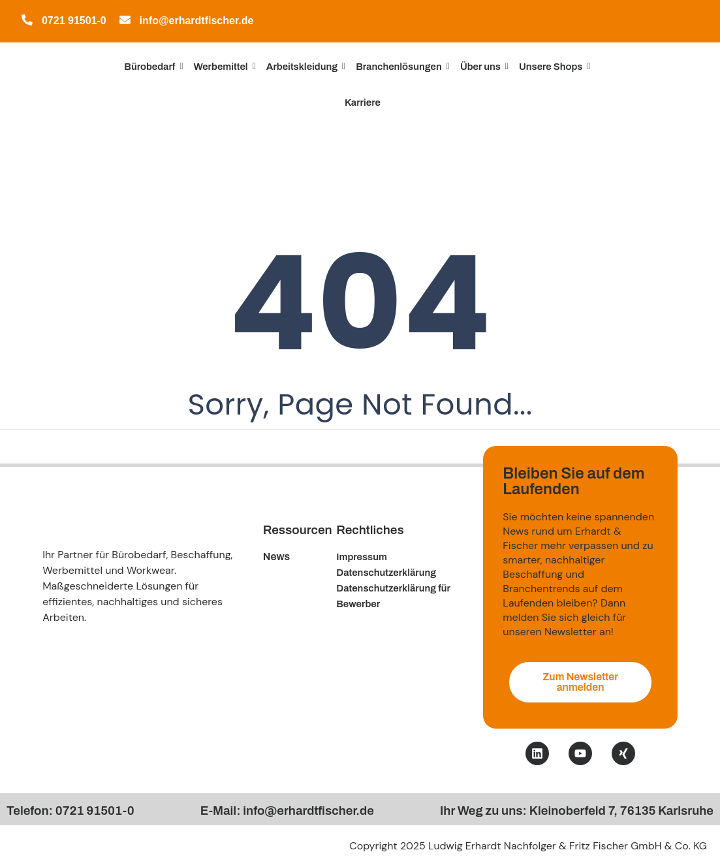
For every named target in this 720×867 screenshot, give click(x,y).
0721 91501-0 (74, 20)
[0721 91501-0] (27, 21)
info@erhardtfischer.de (197, 20)
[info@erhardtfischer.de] (125, 21)
